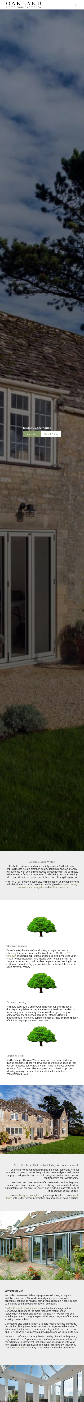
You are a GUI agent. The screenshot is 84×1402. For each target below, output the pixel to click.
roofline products (58, 887)
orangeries (38, 887)
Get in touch (22, 1347)
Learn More (32, 434)
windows (64, 884)
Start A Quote (51, 434)
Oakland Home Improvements (21, 1308)
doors (73, 884)
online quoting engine (27, 1195)
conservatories (24, 887)
